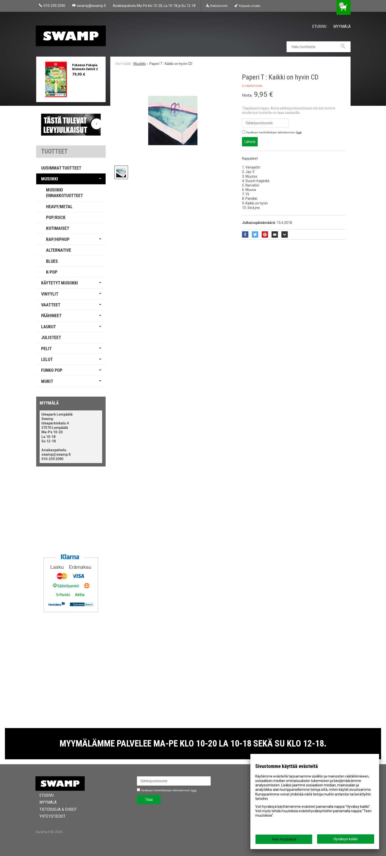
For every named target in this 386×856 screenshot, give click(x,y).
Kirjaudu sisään (249, 6)
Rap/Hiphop (57, 239)
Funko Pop (51, 370)
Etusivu (319, 26)
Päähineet (51, 315)
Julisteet (51, 337)
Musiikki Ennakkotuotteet (64, 192)
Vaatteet (50, 304)
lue (299, 132)
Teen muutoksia (283, 839)
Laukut (48, 326)
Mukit (47, 381)
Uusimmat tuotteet (61, 168)
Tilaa (149, 800)
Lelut (47, 359)
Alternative (58, 250)
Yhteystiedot (48, 816)
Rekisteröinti (219, 6)
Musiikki (49, 178)
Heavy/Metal (59, 206)
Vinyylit (49, 293)
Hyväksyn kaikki (346, 839)
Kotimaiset (57, 228)
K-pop (51, 272)
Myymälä (342, 26)
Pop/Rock (55, 217)
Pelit (46, 348)
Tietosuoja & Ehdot (54, 809)
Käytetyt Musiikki (59, 282)
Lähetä (249, 142)
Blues (52, 261)
